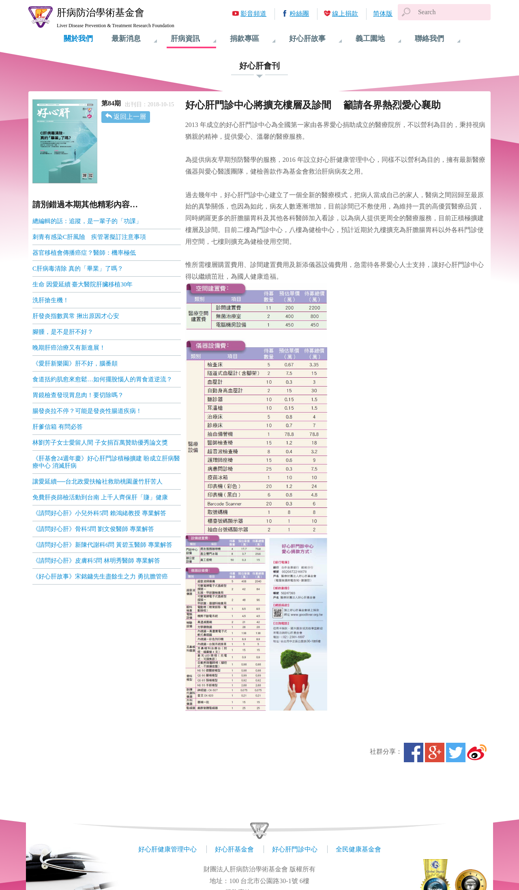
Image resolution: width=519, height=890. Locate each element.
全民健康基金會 (358, 849)
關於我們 (78, 38)
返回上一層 (130, 116)
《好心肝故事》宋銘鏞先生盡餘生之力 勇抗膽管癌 (100, 576)
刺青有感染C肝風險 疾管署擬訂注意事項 (89, 237)
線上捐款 (345, 13)
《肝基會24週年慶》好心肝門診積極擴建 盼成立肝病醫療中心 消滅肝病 (106, 462)
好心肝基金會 (234, 849)
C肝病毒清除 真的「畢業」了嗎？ (77, 268)
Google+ (434, 752)
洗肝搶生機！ (50, 300)
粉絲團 (299, 13)
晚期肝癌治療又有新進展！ (68, 347)
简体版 (382, 13)
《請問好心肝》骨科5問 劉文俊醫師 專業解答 (93, 529)
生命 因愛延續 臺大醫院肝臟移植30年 (82, 284)
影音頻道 (253, 13)
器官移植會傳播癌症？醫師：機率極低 (84, 252)
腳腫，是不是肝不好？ (62, 332)
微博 (477, 752)
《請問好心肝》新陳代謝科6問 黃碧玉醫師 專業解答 (102, 545)
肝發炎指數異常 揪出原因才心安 (75, 316)
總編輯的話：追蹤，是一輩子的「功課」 (87, 221)
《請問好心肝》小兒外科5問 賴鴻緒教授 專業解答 (99, 513)
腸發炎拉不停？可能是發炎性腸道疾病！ (87, 411)
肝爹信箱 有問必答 (57, 427)
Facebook (413, 752)
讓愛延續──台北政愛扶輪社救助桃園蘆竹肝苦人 (97, 481)
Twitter (455, 752)
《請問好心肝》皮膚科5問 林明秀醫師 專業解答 (96, 560)
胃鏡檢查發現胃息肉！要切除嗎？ (78, 395)
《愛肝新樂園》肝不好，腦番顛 (75, 363)
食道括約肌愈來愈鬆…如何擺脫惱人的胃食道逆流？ (102, 379)
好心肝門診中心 (294, 849)
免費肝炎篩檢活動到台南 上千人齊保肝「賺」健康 (100, 497)
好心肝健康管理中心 (167, 849)
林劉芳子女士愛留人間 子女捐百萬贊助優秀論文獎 (100, 442)
